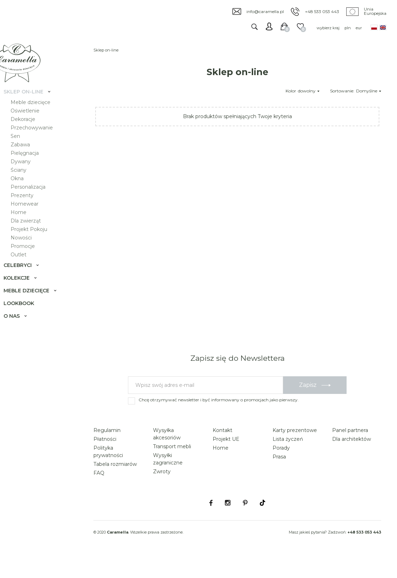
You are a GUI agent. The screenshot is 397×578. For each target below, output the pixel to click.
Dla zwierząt (33, 233)
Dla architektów (351, 459)
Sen (22, 149)
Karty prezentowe (295, 450)
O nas (19, 328)
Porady (281, 467)
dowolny (308, 90)
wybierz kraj (328, 28)
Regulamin (107, 450)
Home (25, 225)
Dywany (28, 174)
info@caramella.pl (265, 11)
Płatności (104, 459)
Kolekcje (24, 290)
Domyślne (368, 90)
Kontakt (222, 450)
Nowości (28, 250)
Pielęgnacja (32, 166)
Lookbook (26, 316)
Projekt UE (226, 459)
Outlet (25, 267)
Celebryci (25, 278)
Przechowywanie (39, 140)
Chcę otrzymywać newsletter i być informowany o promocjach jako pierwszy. (219, 419)
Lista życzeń (288, 459)
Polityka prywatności (108, 471)
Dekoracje (30, 132)
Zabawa (27, 157)
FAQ (98, 492)
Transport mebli (172, 466)
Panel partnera (350, 450)
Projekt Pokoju (36, 242)
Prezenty (29, 208)
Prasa (279, 476)
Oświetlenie (32, 123)
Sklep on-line (30, 104)
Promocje (30, 259)
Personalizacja (35, 199)
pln (347, 28)
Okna (24, 191)
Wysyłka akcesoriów (167, 454)
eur (359, 28)
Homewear (31, 216)
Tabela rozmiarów (115, 484)
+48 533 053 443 (322, 11)
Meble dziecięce (37, 115)
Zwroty (162, 491)
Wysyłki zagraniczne (168, 479)
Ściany (25, 183)
